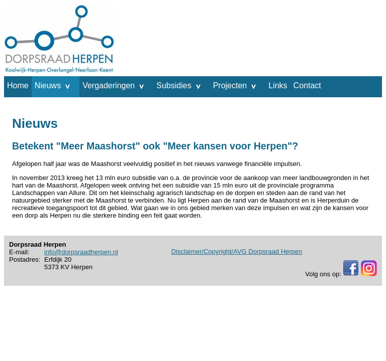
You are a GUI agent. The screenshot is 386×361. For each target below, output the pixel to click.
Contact (307, 85)
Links (277, 85)
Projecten (230, 85)
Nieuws (48, 85)
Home (18, 85)
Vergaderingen (108, 85)
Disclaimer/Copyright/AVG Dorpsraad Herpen (237, 251)
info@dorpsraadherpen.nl (81, 252)
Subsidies (173, 85)
